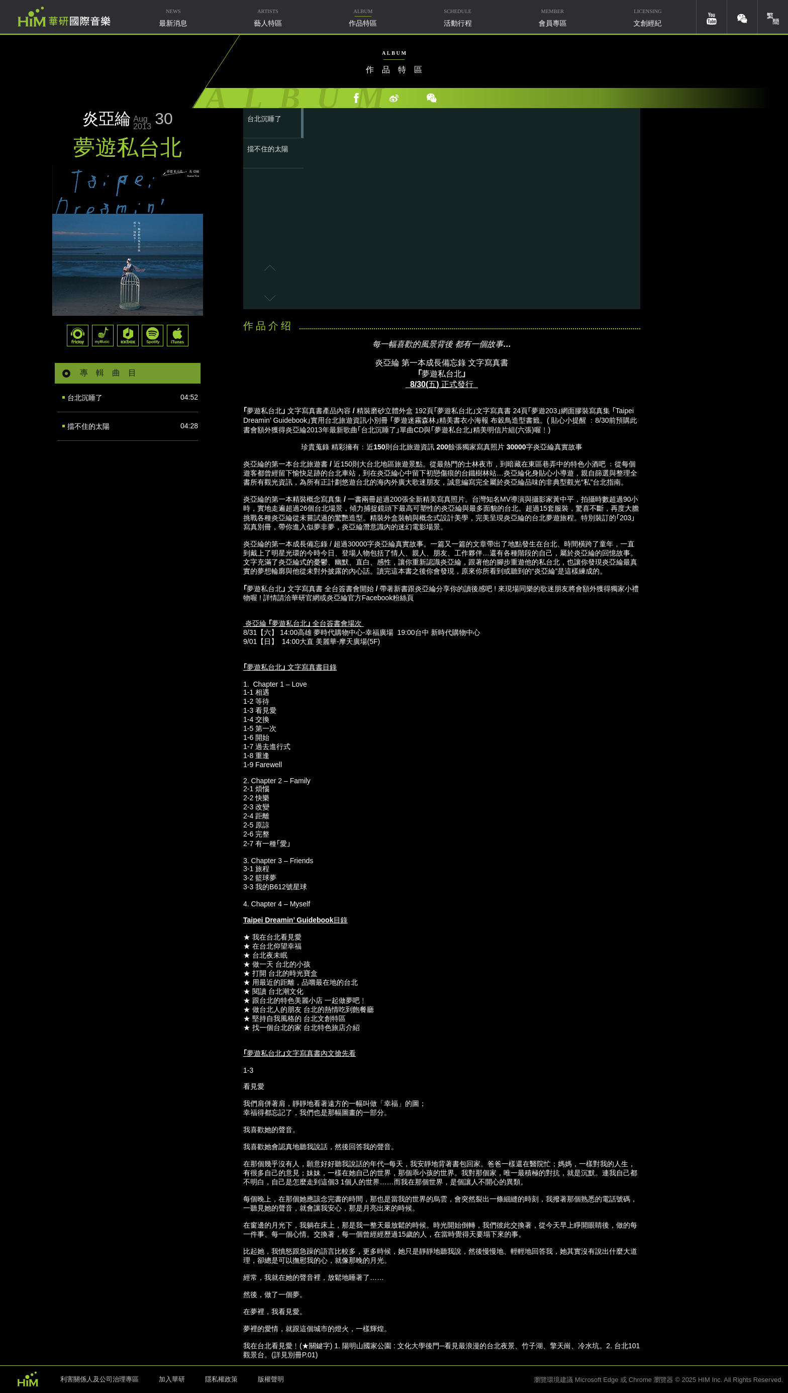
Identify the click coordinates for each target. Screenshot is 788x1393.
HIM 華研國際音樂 (27, 1378)
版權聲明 (271, 1379)
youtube (712, 17)
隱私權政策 (221, 1379)
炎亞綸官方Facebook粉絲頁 (370, 598)
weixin (742, 17)
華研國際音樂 (64, 16)
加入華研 (172, 1379)
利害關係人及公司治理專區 (99, 1379)
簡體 (773, 17)
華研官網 (305, 598)
